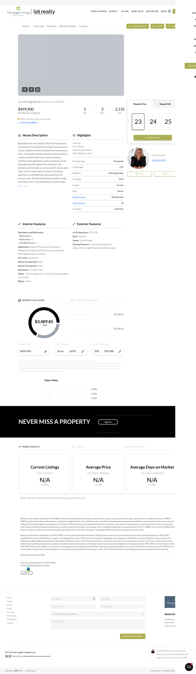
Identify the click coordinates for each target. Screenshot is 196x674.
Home (9, 598)
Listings (10, 601)
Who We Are (12, 619)
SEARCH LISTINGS (99, 11)
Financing (10, 612)
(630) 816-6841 (171, 626)
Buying (9, 605)
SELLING (125, 11)
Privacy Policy (155, 671)
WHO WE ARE (152, 11)
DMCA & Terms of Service (172, 671)
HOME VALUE (137, 11)
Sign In (186, 2)
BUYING (114, 11)
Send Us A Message (132, 636)
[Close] (190, 650)
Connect (10, 623)
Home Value (11, 616)
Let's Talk (181, 11)
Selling (9, 609)
